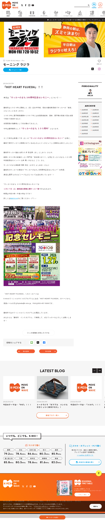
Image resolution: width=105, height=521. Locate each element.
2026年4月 (85, 117)
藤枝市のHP (15, 200)
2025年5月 (95, 134)
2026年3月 (95, 117)
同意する (95, 506)
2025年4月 (85, 137)
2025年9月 (95, 127)
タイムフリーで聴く (18, 71)
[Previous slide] (94, 373)
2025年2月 (85, 141)
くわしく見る (82, 498)
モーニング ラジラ (16, 65)
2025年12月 (85, 124)
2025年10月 (85, 127)
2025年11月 (96, 124)
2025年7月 (95, 131)
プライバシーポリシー (41, 506)
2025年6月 (85, 134)
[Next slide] (99, 373)
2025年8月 (85, 131)
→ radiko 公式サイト (85, 458)
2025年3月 (95, 137)
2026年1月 (95, 120)
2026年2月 (85, 120)
